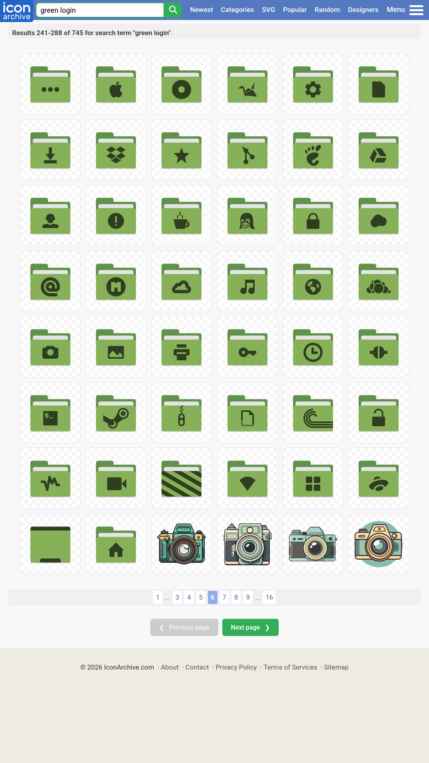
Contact (197, 667)
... (167, 598)
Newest (201, 10)
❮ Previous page (184, 627)
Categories (237, 10)
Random (327, 10)
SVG (268, 10)
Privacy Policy (236, 667)
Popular (295, 10)
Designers (363, 10)
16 (269, 597)
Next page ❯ (250, 627)
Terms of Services (290, 667)
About (170, 667)
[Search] (173, 10)
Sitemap (336, 667)
